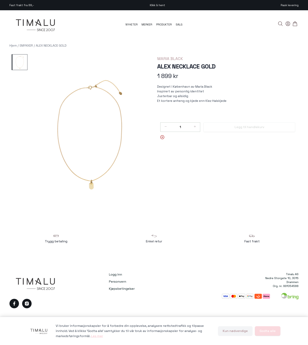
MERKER (147, 24)
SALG (179, 24)
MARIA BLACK (170, 58)
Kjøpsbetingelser (122, 289)
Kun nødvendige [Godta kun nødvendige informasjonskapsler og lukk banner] (235, 331)
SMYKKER (26, 45)
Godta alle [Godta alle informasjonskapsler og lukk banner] (268, 331)
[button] (91, 134)
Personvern (117, 281)
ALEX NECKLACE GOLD (51, 45)
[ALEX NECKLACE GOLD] (19, 62)
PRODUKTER (164, 24)
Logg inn (115, 274)
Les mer (97, 336)
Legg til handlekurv (249, 127)
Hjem (13, 45)
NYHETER (132, 24)
